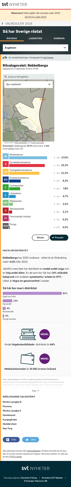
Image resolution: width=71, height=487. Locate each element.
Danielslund (9, 415)
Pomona (7, 406)
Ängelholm (10, 47)
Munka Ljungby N (12, 401)
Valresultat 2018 (17, 23)
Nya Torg (7, 428)
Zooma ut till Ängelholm (16, 76)
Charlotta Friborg (29, 478)
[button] (11, 439)
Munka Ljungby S (12, 410)
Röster (40, 237)
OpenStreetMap (21, 143)
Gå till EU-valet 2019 (35, 16)
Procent (59, 237)
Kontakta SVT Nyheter (52, 478)
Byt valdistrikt (13, 84)
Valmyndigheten (37, 143)
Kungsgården (10, 419)
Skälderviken (10, 423)
